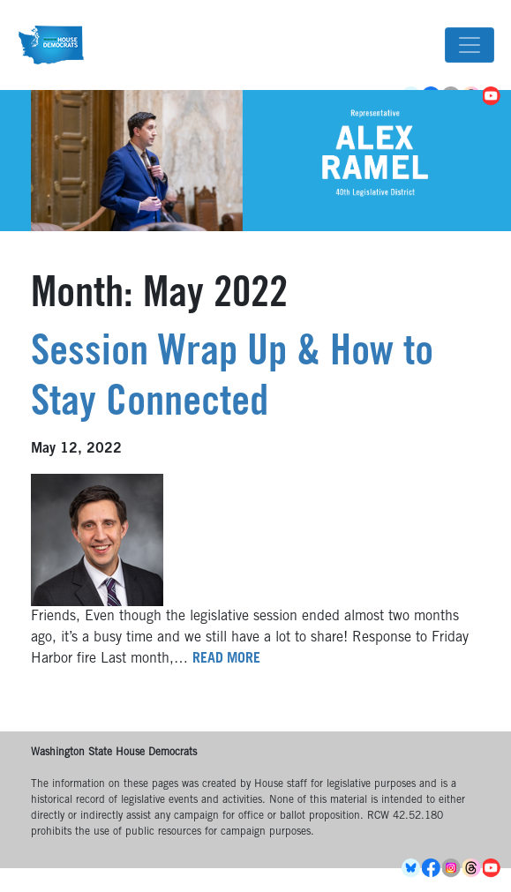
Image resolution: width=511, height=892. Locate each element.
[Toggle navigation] (469, 45)
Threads (472, 868)
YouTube (493, 868)
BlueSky (412, 868)
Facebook (432, 868)
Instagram (452, 868)
